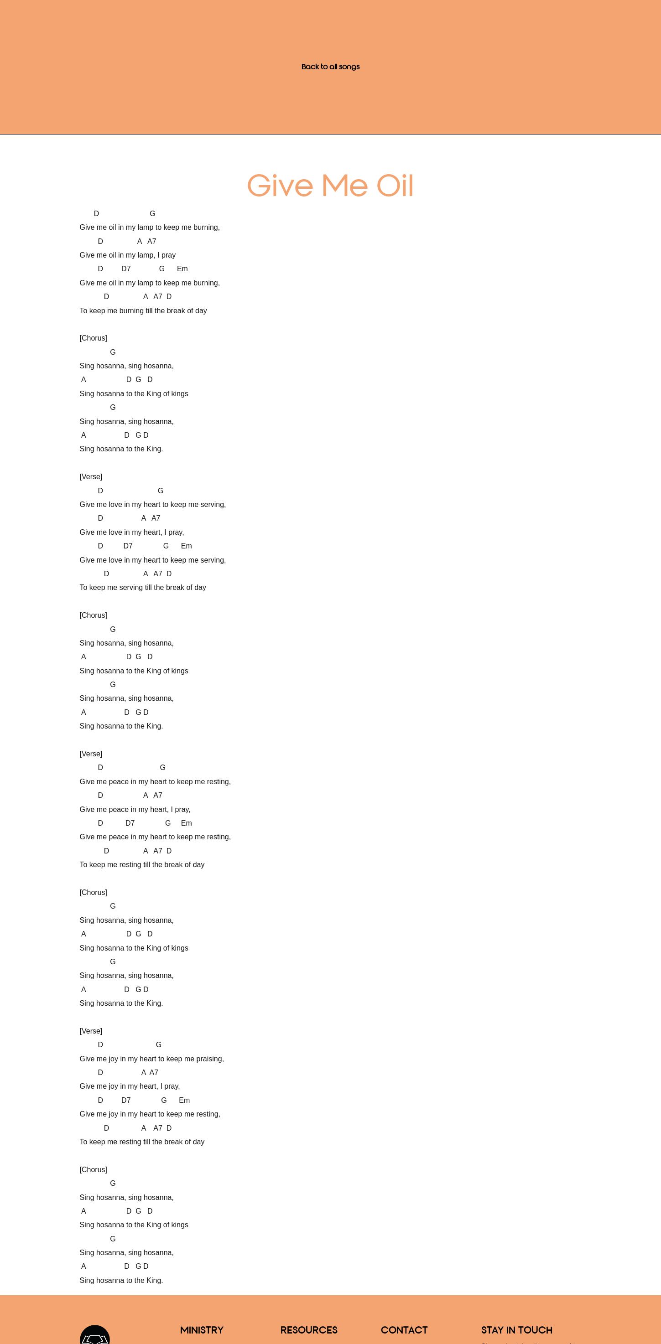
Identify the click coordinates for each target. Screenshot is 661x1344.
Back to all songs (330, 67)
